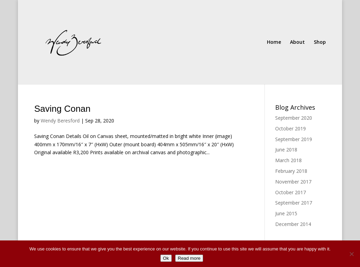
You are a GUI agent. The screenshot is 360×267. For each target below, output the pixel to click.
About (297, 42)
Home (274, 42)
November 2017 (293, 181)
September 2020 (293, 118)
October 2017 (290, 192)
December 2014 (293, 224)
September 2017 (293, 202)
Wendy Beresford (60, 120)
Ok (166, 258)
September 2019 (293, 139)
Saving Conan (62, 108)
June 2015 (286, 213)
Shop (320, 42)
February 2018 (291, 171)
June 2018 (286, 149)
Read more (189, 258)
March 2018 (288, 160)
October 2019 (290, 128)
